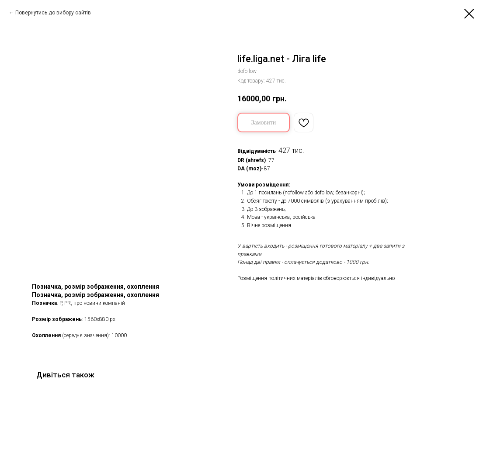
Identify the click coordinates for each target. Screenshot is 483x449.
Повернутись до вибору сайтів (53, 13)
